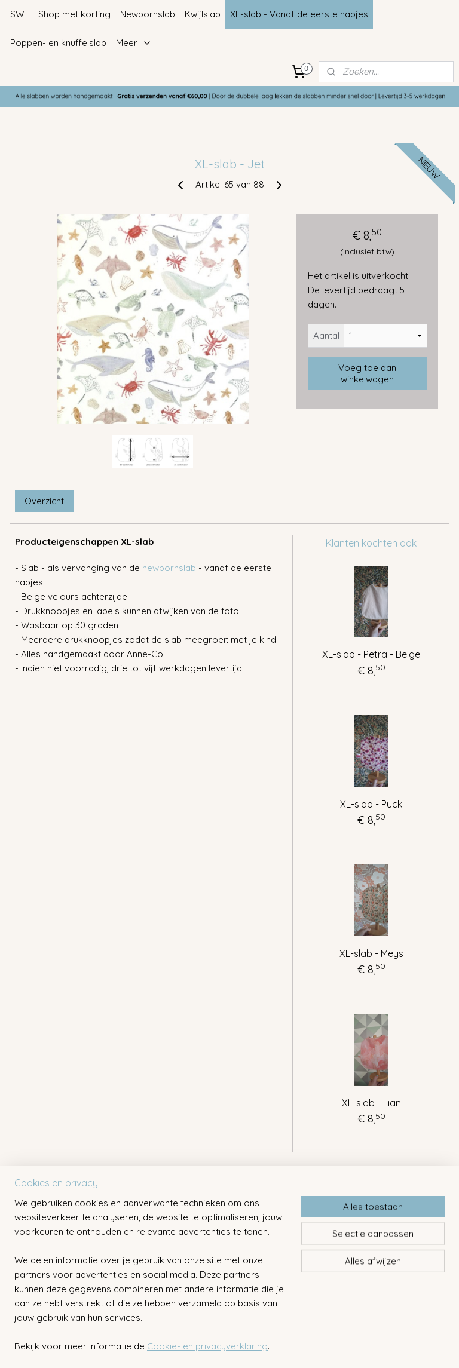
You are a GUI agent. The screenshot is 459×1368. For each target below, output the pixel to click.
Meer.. (134, 42)
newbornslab (169, 567)
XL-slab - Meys (371, 953)
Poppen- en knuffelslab (58, 42)
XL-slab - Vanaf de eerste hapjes (299, 14)
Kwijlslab (203, 14)
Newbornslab (147, 14)
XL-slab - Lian (371, 1103)
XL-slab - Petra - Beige (371, 654)
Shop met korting (74, 14)
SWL (19, 14)
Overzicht (44, 501)
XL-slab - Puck (371, 803)
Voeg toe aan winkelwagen (367, 373)
